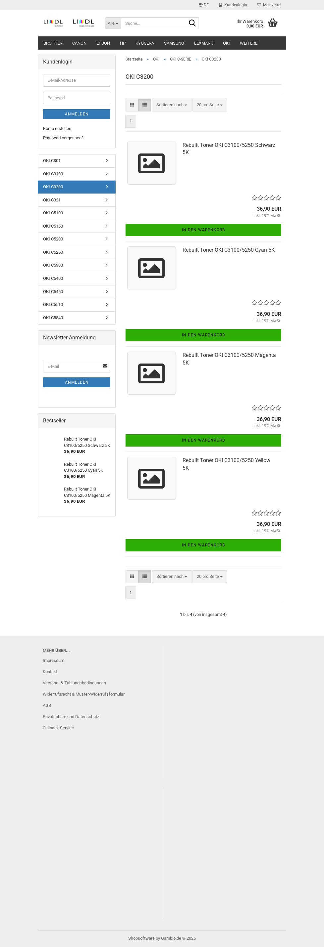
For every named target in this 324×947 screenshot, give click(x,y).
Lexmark (203, 43)
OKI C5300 (53, 265)
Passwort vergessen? (63, 137)
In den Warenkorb (203, 230)
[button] (204, 5)
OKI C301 (52, 160)
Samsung (174, 43)
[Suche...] (113, 23)
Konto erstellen (57, 128)
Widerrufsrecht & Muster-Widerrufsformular (84, 694)
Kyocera (144, 43)
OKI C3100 (53, 173)
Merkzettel (269, 5)
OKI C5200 (53, 239)
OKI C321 (52, 199)
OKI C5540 (53, 317)
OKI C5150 (53, 226)
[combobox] (171, 105)
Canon (79, 43)
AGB (47, 705)
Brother (52, 43)
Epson (103, 43)
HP (123, 43)
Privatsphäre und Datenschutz (71, 716)
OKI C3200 (53, 186)
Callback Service (58, 727)
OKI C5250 (53, 252)
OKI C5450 (53, 291)
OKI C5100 (53, 212)
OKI (226, 43)
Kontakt (50, 671)
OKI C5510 (53, 304)
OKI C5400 (53, 278)
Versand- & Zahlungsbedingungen (74, 682)
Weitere (248, 43)
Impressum (53, 660)
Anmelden (77, 114)
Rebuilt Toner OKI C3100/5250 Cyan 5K (229, 250)
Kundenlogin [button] (233, 5)
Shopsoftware (141, 938)
